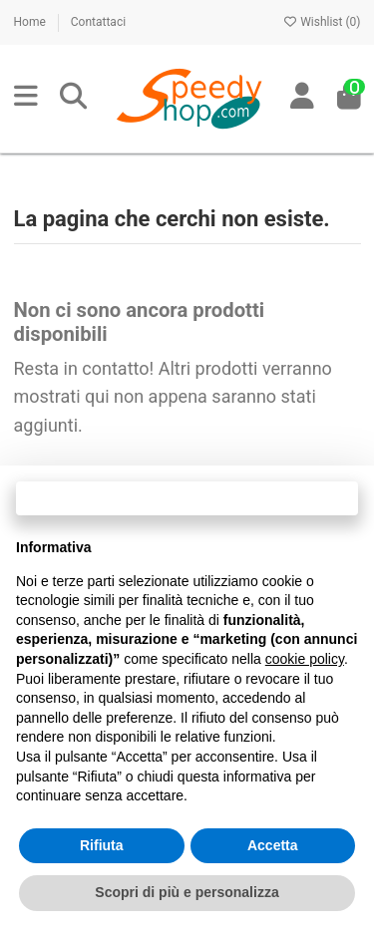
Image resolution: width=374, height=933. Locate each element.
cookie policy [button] (304, 659)
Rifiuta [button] (102, 845)
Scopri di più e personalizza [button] (186, 892)
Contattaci (98, 22)
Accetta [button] (272, 845)
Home (31, 22)
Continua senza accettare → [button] (187, 497)
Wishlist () (321, 22)
